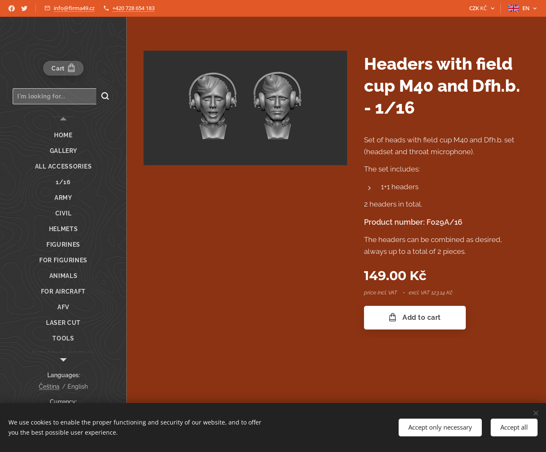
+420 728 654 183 (133, 8)
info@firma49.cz (74, 8)
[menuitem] (63, 135)
